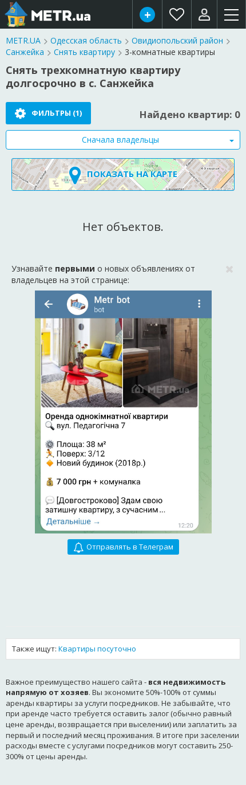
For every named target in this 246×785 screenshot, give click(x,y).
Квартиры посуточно (97, 648)
